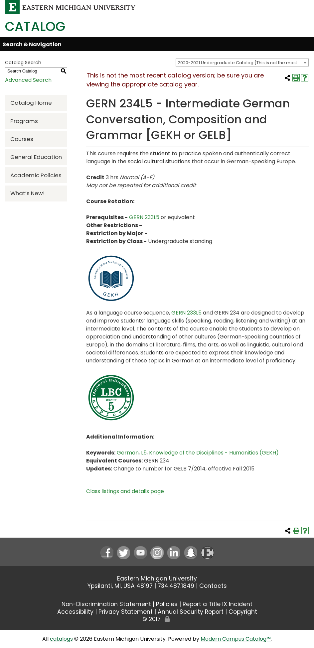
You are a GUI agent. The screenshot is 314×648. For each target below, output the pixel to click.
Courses (21, 139)
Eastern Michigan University (157, 579)
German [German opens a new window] (128, 452)
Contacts (213, 586)
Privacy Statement (125, 612)
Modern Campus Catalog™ (236, 639)
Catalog (35, 26)
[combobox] (242, 62)
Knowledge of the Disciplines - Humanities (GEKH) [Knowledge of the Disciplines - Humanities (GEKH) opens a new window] (214, 452)
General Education (36, 157)
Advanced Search (28, 80)
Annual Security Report (191, 612)
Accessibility (75, 612)
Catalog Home (31, 103)
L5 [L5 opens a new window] (144, 452)
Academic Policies (36, 175)
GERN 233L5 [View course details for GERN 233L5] (144, 217)
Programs (24, 121)
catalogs (61, 639)
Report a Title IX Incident (217, 604)
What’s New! (27, 193)
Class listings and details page (125, 491)
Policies (167, 604)
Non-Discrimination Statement (106, 604)
